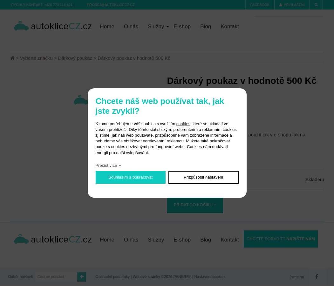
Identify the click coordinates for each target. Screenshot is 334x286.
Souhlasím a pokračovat (130, 177)
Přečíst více (106, 165)
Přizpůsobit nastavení (203, 177)
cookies (183, 123)
